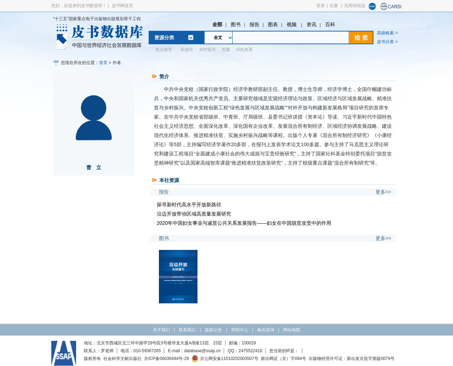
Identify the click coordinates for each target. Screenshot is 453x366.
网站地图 (291, 329)
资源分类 (164, 37)
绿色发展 (244, 49)
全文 (218, 37)
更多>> (383, 192)
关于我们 (161, 329)
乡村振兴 (207, 49)
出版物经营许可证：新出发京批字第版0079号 (352, 358)
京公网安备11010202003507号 (224, 358)
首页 (103, 62)
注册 (333, 5)
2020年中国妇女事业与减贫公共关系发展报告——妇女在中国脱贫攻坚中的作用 (244, 223)
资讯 (311, 24)
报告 (254, 24)
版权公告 (213, 329)
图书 (236, 24)
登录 (320, 5)
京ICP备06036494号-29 (166, 358)
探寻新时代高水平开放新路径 (189, 204)
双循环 (186, 49)
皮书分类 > (387, 41)
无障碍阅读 (354, 5)
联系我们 (187, 329)
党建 (226, 49)
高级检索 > (387, 32)
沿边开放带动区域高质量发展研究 (194, 214)
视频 (292, 24)
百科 (330, 24)
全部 (217, 24)
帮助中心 (239, 329)
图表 (273, 24)
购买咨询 (265, 329)
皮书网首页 (122, 5)
